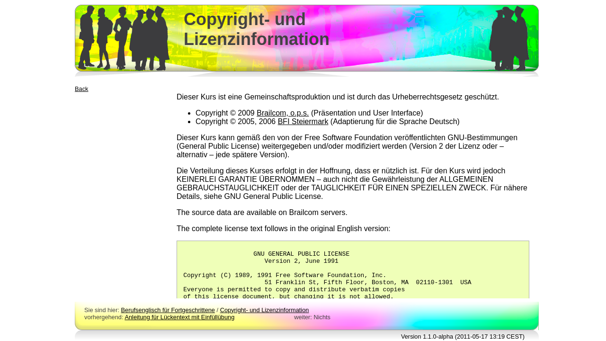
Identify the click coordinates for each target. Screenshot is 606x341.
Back (81, 88)
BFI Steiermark (303, 121)
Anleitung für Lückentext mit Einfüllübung (179, 317)
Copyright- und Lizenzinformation (264, 310)
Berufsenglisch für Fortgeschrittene (168, 310)
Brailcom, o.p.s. (283, 113)
